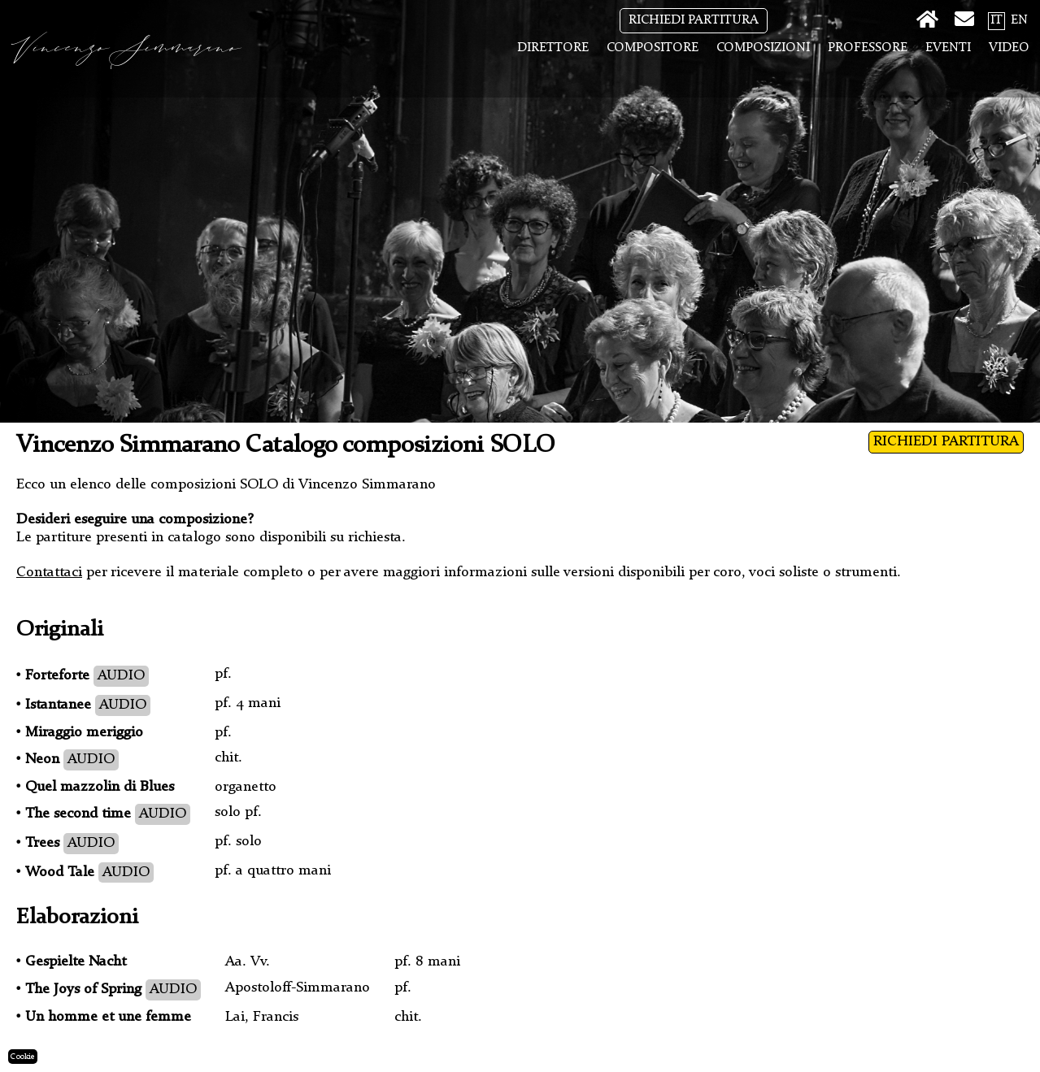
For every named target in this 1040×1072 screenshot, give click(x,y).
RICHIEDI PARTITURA (694, 20)
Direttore (553, 47)
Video (1009, 47)
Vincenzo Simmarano (129, 48)
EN (1019, 20)
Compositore (652, 47)
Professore (867, 47)
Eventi (948, 47)
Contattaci (49, 572)
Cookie (23, 1056)
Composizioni (763, 47)
